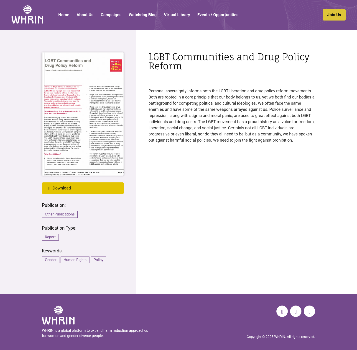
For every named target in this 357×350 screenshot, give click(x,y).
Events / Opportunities (217, 14)
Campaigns (111, 14)
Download (58, 188)
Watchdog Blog (142, 14)
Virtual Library (177, 14)
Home (63, 14)
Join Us (334, 14)
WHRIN (27, 14)
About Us (84, 14)
